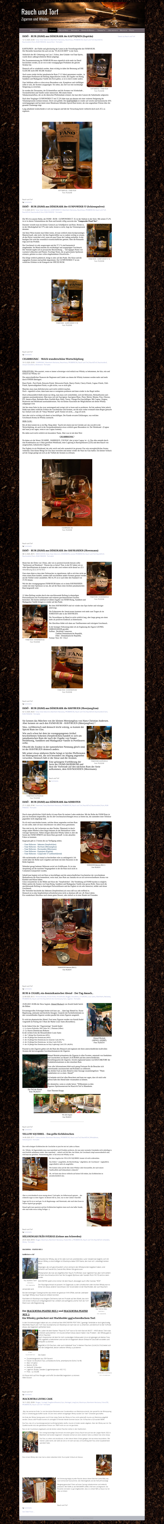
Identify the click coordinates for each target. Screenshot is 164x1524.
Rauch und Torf (89, 40)
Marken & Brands (87, 30)
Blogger (68, 997)
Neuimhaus (69, 40)
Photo (131, 30)
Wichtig (123, 30)
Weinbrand (39, 365)
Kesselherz (75, 997)
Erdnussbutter (40, 1137)
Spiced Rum (51, 42)
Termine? (100, 30)
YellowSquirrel (27, 1140)
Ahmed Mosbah (41, 997)
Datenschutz (34, 30)
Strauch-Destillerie (28, 365)
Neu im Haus (63, 30)
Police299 (105, 1402)
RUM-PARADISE (41, 42)
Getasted (52, 30)
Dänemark (39, 805)
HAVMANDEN (65, 554)
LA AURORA (83, 997)
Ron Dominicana (57, 999)
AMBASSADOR (40, 554)
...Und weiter (111, 30)
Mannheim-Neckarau (58, 40)
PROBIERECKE (78, 40)
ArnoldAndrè (61, 997)
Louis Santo (92, 997)
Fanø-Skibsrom (45, 40)
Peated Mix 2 (68, 1240)
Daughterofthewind (54, 1402)
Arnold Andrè (51, 997)
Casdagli (44, 1402)
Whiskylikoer (94, 1137)
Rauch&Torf (98, 40)
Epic (62, 1402)
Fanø (37, 40)
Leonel (72, 554)
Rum (33, 42)
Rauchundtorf (26, 42)
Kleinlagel (68, 1402)
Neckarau (107, 997)
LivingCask (75, 1402)
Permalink (59, 42)
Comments (28, 202)
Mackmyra (44, 1240)
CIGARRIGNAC (40, 362)
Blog (44, 30)
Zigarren (70, 999)
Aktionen (74, 30)
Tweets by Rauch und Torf (126, 36)
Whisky (24, 1242)
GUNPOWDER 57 (56, 210)
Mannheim (99, 997)
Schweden (105, 1240)
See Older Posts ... (28, 1512)
